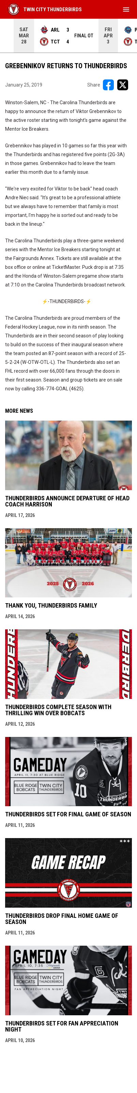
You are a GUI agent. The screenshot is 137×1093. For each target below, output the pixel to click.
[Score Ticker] (68, 36)
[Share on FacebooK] (108, 84)
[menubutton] (126, 9)
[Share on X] (122, 84)
